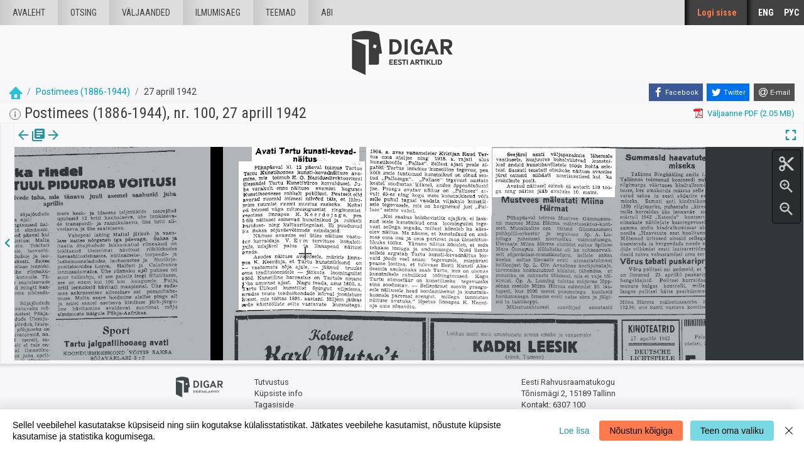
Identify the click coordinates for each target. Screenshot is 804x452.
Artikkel (88, 144)
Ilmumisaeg (218, 13)
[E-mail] (774, 92)
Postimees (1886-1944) (83, 92)
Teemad (281, 13)
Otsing (83, 13)
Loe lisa (574, 431)
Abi (327, 13)
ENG (766, 13)
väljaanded (146, 13)
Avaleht (29, 13)
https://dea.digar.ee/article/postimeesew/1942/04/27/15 (118, 178)
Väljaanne (32, 144)
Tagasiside (274, 402)
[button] (107, 143)
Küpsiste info (278, 391)
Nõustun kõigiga (640, 431)
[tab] (31, 144)
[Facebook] (676, 92)
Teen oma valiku (732, 431)
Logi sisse (717, 13)
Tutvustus (271, 380)
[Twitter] (728, 92)
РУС (791, 13)
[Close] (788, 430)
